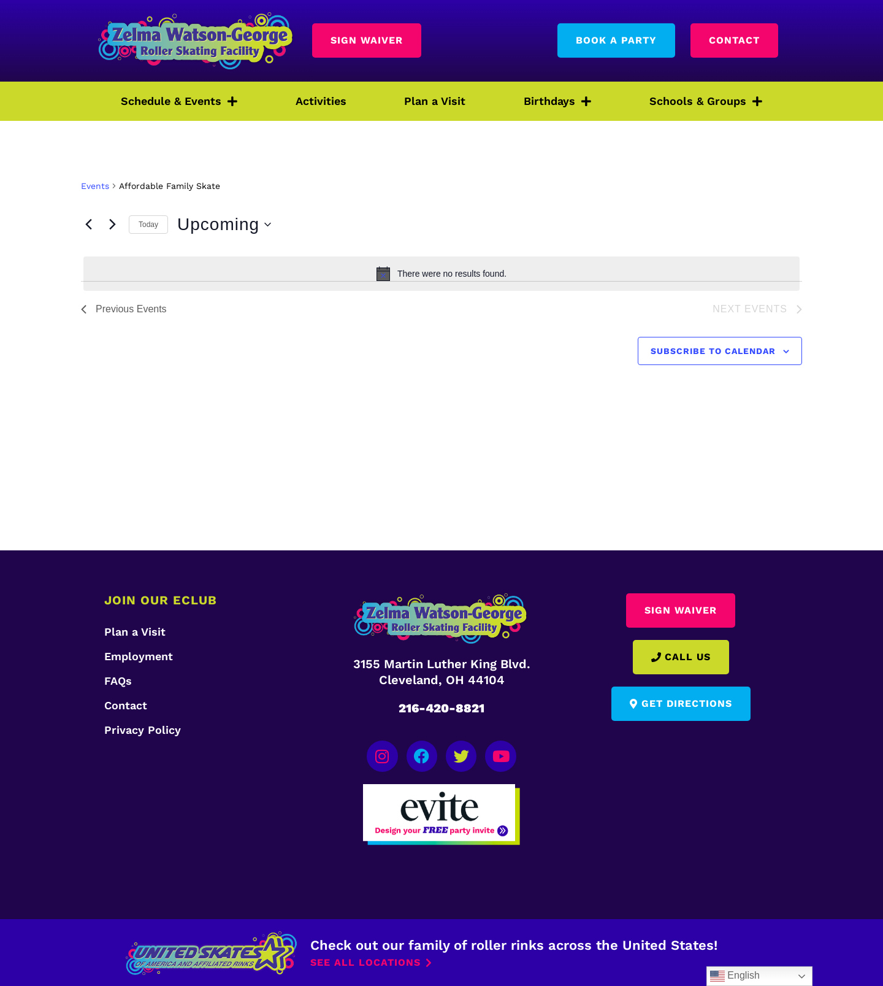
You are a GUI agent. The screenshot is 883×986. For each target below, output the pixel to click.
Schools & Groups (705, 101)
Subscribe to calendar (713, 351)
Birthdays (557, 101)
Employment (138, 656)
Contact (125, 705)
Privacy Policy (142, 729)
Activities (321, 100)
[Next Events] (112, 224)
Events (95, 186)
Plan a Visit (434, 100)
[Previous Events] (88, 224)
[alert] (441, 273)
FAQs (118, 680)
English (735, 976)
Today (148, 224)
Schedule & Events (179, 101)
